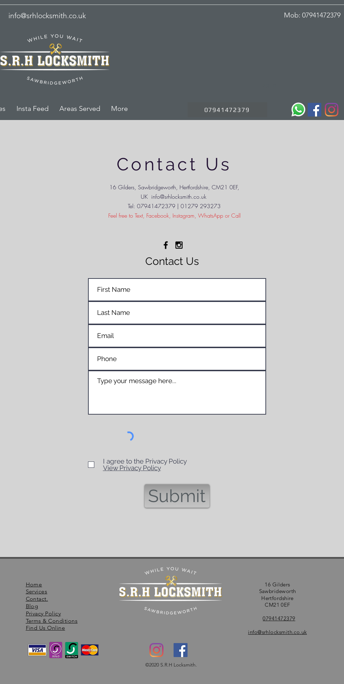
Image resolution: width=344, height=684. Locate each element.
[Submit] (177, 496)
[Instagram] (331, 110)
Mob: (293, 15)
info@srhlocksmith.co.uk (178, 196)
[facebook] (181, 650)
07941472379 (321, 15)
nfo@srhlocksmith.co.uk (48, 15)
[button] (78, 109)
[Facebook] (314, 110)
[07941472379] (227, 110)
